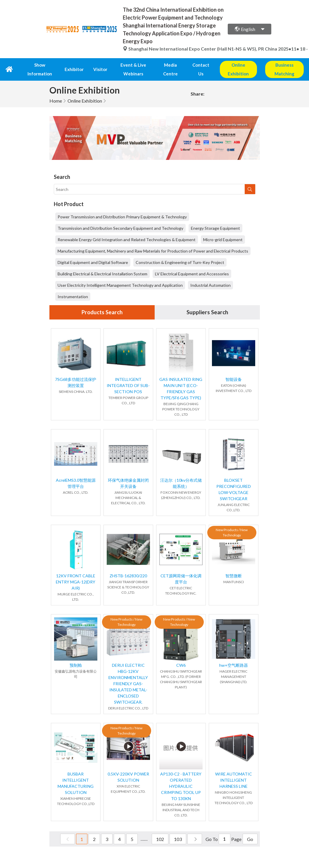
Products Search (102, 303)
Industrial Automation (210, 276)
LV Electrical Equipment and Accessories (192, 264)
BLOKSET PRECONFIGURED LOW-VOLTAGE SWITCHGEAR (233, 480)
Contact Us (199, 65)
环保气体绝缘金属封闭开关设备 (128, 474)
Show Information (41, 65)
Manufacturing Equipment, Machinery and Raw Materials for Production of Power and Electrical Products (153, 241)
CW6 (181, 656)
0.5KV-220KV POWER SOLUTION (128, 768)
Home (55, 91)
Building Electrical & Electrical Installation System (102, 264)
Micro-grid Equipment (223, 230)
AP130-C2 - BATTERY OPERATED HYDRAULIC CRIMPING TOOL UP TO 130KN (180, 777)
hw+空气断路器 (233, 656)
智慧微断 (233, 566)
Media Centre (170, 65)
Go (250, 830)
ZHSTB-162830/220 (128, 566)
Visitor (94, 65)
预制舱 (76, 656)
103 (178, 830)
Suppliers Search (207, 303)
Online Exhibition (85, 91)
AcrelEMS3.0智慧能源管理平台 (76, 474)
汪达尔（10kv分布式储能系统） (181, 474)
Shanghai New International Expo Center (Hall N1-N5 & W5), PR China (200, 48)
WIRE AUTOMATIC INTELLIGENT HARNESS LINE (233, 771)
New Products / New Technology (232, 524)
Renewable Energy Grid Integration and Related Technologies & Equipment (127, 230)
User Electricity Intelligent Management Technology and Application (120, 276)
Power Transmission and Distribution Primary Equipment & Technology (122, 207)
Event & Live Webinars (128, 65)
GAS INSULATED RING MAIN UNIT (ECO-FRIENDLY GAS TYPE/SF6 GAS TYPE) (180, 379)
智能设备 (233, 370)
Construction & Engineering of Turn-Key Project (180, 253)
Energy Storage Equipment (215, 219)
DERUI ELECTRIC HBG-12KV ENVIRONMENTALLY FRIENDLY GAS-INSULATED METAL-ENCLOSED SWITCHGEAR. (128, 675)
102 (160, 830)
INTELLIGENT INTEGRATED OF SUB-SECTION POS (128, 376)
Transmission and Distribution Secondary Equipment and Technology (120, 219)
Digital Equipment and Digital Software (93, 253)
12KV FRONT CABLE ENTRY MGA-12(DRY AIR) (75, 573)
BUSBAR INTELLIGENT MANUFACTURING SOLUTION (76, 774)
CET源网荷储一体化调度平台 (180, 570)
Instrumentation (73, 287)
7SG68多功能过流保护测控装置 (75, 373)
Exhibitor (73, 65)
